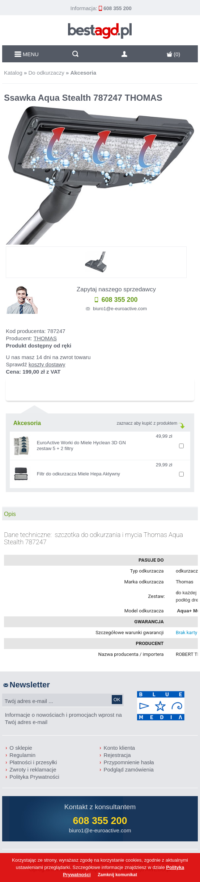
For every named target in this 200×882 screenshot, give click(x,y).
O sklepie (20, 748)
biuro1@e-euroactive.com (120, 308)
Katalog (13, 73)
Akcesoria (83, 73)
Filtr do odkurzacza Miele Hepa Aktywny (78, 474)
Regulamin (22, 755)
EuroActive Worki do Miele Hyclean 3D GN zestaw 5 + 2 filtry (81, 445)
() (173, 54)
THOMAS (45, 338)
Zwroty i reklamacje (32, 769)
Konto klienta (119, 748)
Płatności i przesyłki (33, 762)
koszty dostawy (47, 364)
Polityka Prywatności (34, 777)
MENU (26, 54)
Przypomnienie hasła (128, 762)
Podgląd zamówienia (128, 769)
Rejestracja (117, 755)
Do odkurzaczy (46, 73)
